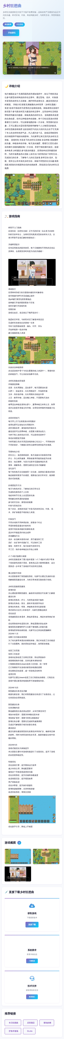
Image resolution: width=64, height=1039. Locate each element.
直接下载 (32, 924)
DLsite (29, 1031)
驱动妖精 (47, 1023)
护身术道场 (13, 1031)
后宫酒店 (31, 1023)
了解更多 (32, 961)
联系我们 (32, 997)
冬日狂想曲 (13, 1023)
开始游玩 (11, 33)
